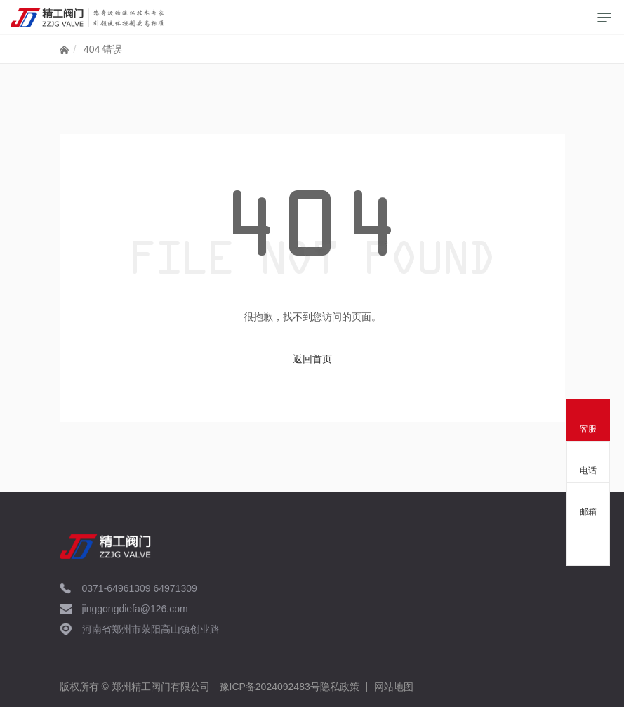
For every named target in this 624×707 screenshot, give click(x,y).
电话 (588, 470)
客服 (588, 429)
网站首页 (64, 53)
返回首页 (312, 358)
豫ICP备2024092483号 (270, 686)
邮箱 (588, 512)
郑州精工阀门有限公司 (161, 686)
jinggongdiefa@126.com (135, 608)
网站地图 (393, 686)
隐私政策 (339, 686)
